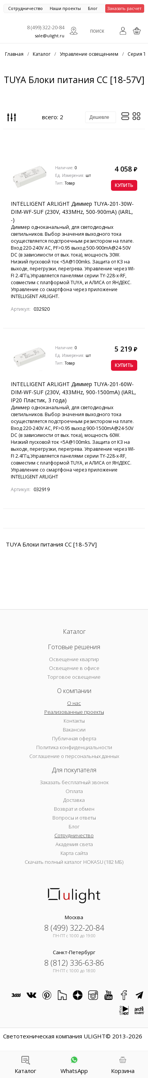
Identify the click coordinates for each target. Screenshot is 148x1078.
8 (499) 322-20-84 (45, 27)
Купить (124, 185)
